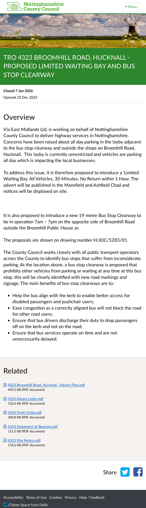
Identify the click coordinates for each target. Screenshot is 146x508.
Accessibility (13, 497)
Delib (43, 505)
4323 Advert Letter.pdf (23, 398)
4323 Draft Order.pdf (22, 412)
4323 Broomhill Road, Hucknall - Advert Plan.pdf (44, 385)
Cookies (55, 497)
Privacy (71, 497)
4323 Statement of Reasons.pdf (30, 426)
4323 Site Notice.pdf (22, 440)
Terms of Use (36, 497)
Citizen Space (19, 505)
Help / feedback (92, 497)
